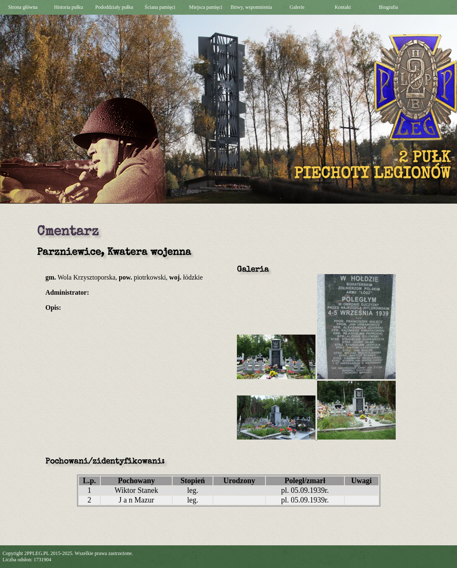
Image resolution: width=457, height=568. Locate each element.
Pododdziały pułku (114, 7)
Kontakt (343, 7)
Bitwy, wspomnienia (251, 7)
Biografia (388, 7)
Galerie (297, 7)
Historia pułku (68, 7)
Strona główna (23, 7)
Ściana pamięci (159, 7)
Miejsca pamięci (205, 7)
